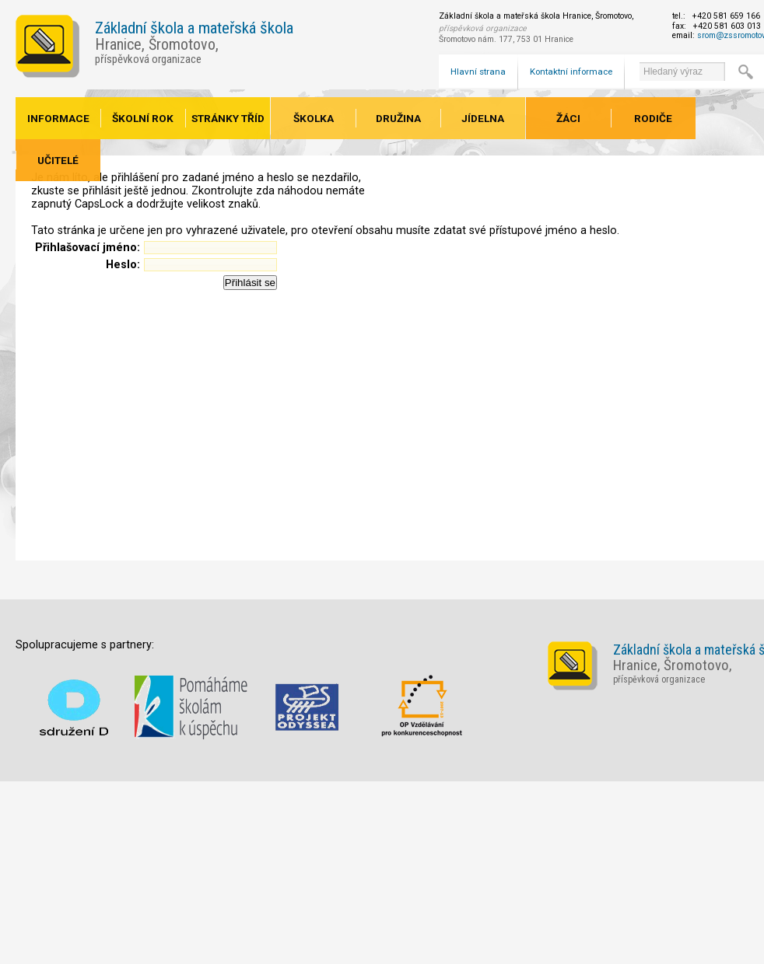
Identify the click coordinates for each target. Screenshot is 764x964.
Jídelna (482, 118)
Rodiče (653, 118)
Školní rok (142, 118)
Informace (58, 118)
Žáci (568, 118)
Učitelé (58, 160)
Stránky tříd (228, 118)
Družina (398, 118)
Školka (313, 118)
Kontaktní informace (571, 71)
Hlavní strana (478, 71)
